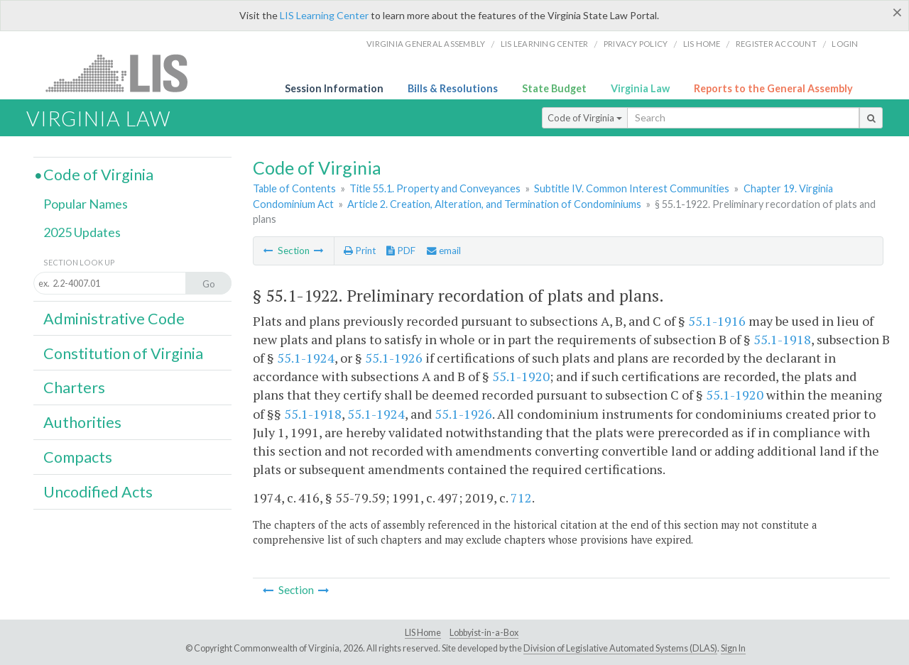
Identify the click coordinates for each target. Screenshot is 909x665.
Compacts (77, 457)
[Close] (897, 12)
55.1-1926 (394, 357)
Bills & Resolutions (453, 88)
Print (360, 250)
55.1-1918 (782, 339)
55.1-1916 (717, 320)
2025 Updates (82, 232)
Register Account (776, 43)
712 (521, 497)
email (444, 250)
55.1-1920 (521, 376)
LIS (124, 72)
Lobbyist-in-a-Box (484, 632)
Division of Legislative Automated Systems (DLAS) (620, 648)
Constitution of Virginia (123, 353)
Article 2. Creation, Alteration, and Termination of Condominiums (494, 204)
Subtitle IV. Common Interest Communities (631, 188)
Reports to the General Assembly (773, 88)
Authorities (82, 422)
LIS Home (423, 632)
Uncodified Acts (98, 492)
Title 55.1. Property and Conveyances (435, 188)
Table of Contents (294, 188)
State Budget (554, 88)
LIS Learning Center (324, 15)
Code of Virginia (585, 117)
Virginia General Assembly (425, 43)
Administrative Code (114, 318)
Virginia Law (640, 88)
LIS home (702, 43)
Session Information (334, 88)
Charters (74, 387)
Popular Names (85, 203)
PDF (400, 250)
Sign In (733, 648)
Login (845, 43)
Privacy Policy (636, 43)
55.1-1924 (305, 357)
